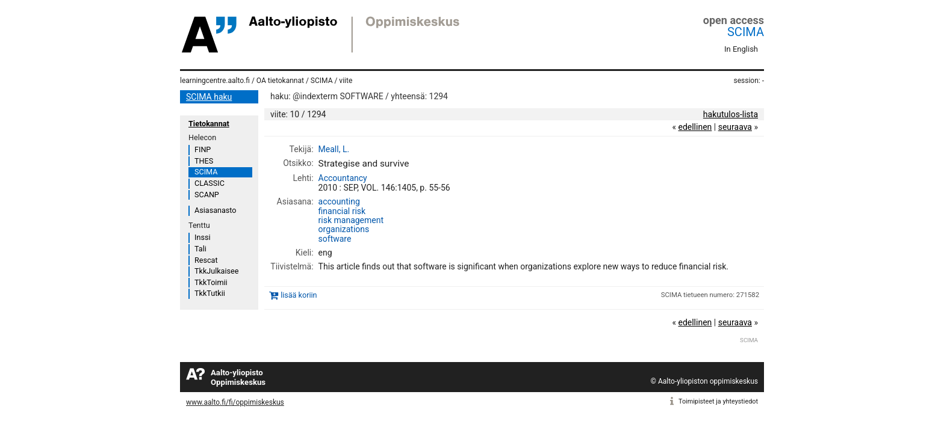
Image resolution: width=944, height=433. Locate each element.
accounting (339, 201)
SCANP (206, 194)
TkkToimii (211, 282)
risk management (351, 220)
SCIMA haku (209, 97)
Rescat (206, 260)
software (335, 239)
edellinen (695, 127)
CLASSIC (209, 183)
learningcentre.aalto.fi (215, 80)
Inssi (202, 237)
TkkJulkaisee (216, 270)
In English (741, 49)
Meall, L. (334, 149)
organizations (344, 229)
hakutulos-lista (730, 114)
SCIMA (745, 32)
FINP (202, 149)
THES (203, 160)
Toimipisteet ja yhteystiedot (718, 401)
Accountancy (342, 178)
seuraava (735, 127)
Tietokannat (208, 123)
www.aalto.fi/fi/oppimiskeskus (235, 402)
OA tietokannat (280, 80)
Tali (200, 248)
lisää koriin (299, 294)
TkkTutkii (209, 293)
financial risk (342, 211)
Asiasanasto (215, 210)
